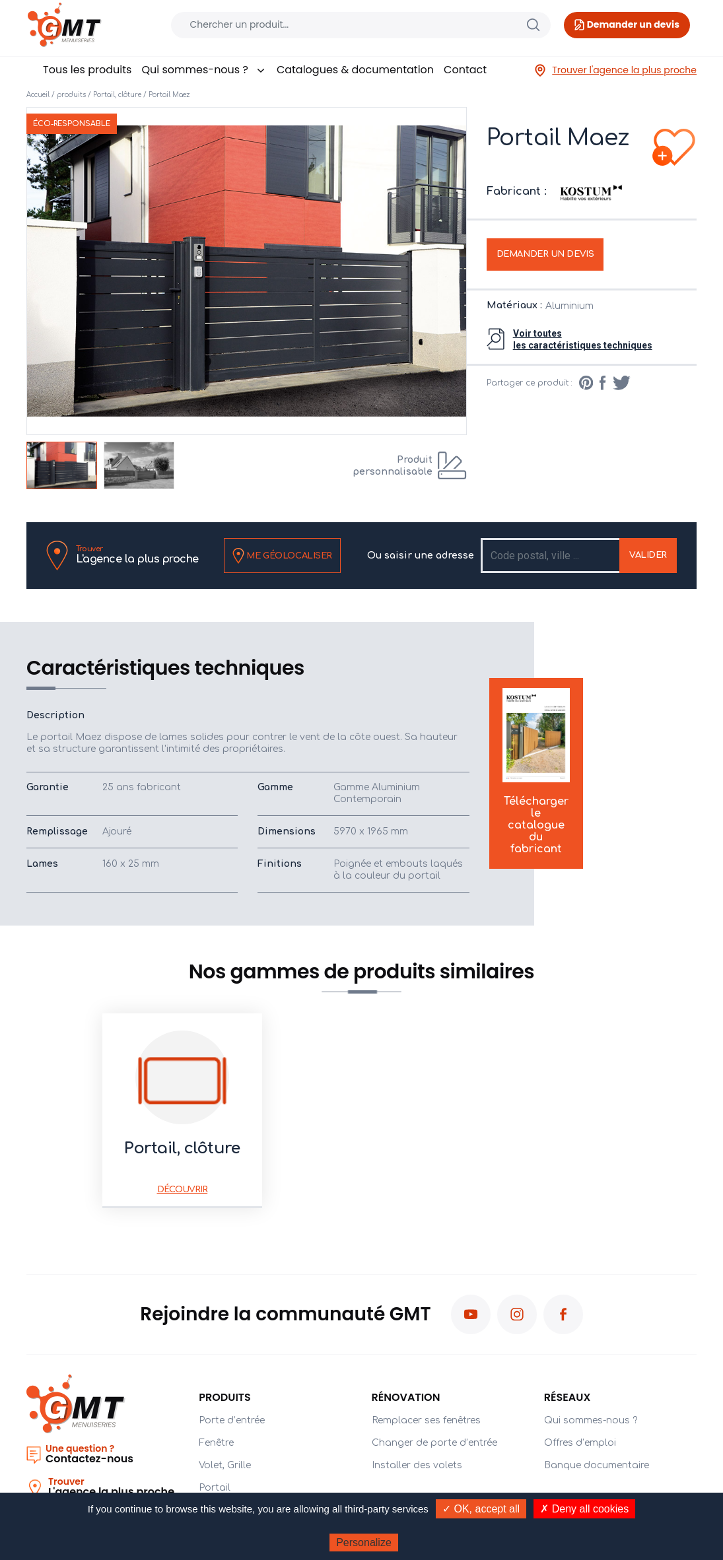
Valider (648, 555)
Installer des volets (417, 1465)
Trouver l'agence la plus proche (615, 70)
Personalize (364, 1542)
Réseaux (567, 1397)
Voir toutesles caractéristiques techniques (582, 339)
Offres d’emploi (580, 1443)
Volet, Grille (225, 1465)
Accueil (38, 94)
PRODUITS (225, 1397)
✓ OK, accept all (481, 1508)
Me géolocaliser (282, 556)
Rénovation (406, 1397)
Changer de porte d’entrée (434, 1443)
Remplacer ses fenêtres (426, 1420)
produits (71, 94)
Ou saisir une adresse (420, 555)
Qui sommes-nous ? (203, 69)
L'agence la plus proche (137, 555)
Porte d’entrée (232, 1420)
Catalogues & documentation (355, 69)
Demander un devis (545, 254)
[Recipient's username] (551, 555)
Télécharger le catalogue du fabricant (536, 772)
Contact (465, 69)
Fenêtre (216, 1443)
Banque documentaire (596, 1465)
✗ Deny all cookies (584, 1508)
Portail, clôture (117, 94)
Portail (214, 1488)
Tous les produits (87, 69)
